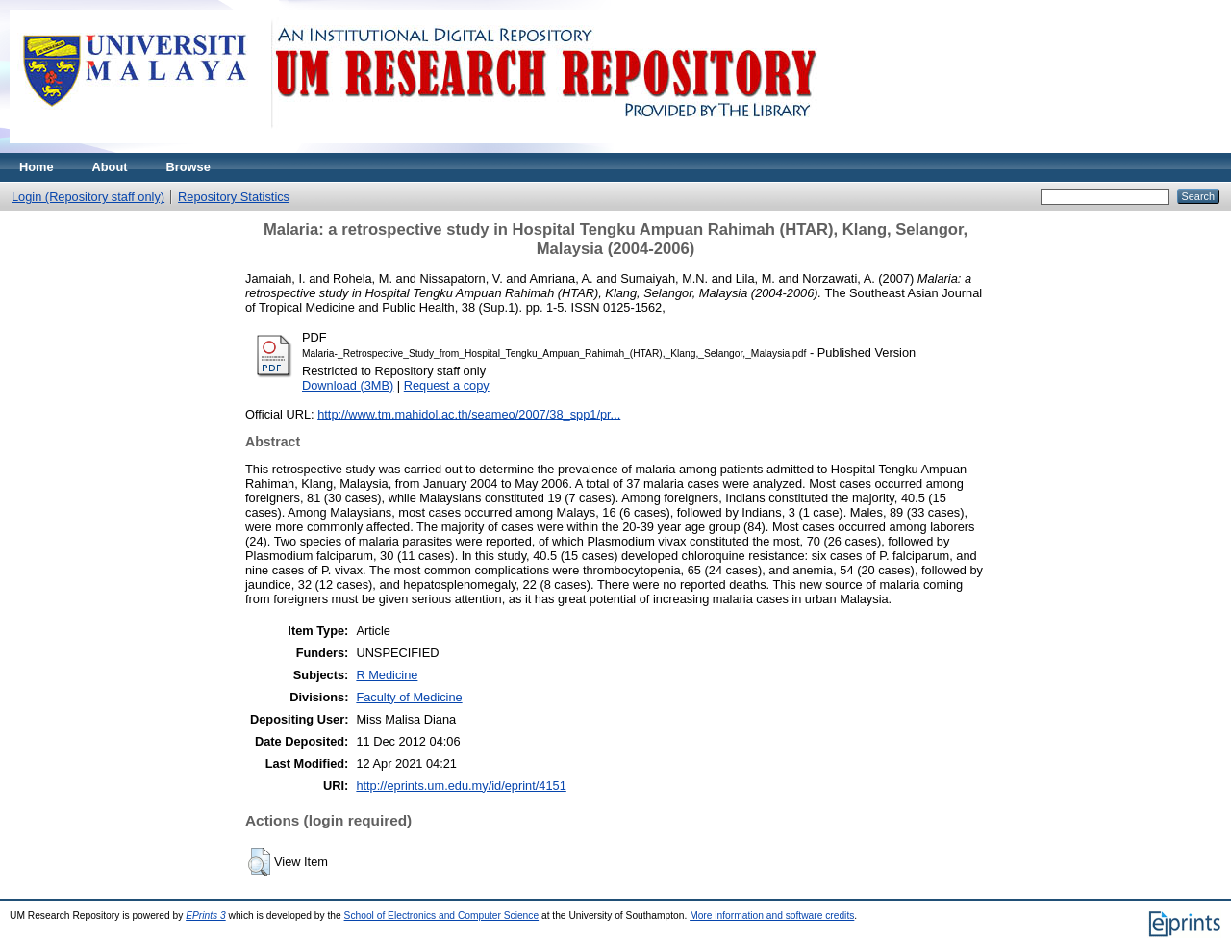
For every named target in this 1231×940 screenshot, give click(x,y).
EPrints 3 (206, 915)
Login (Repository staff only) (88, 197)
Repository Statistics (233, 197)
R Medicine (386, 675)
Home (36, 167)
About (110, 167)
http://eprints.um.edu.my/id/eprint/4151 (460, 785)
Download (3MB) (347, 385)
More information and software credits (772, 915)
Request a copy (447, 385)
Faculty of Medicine (409, 697)
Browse (188, 167)
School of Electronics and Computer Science (442, 915)
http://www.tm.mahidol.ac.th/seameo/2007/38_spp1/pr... (468, 414)
